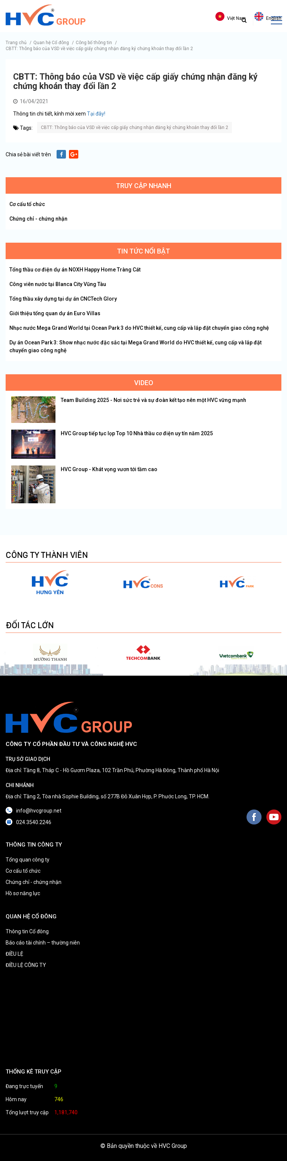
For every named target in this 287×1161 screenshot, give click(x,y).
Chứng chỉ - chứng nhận (38, 219)
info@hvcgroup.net (38, 811)
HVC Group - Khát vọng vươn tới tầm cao (109, 469)
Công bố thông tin (94, 42)
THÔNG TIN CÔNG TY (34, 844)
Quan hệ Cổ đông (51, 42)
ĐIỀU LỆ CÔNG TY (26, 965)
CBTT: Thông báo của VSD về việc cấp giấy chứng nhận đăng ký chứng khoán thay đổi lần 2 (99, 48)
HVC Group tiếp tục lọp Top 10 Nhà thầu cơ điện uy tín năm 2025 (137, 433)
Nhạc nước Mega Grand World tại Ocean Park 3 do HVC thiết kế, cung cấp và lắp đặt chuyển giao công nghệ (139, 328)
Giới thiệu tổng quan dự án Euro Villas (54, 313)
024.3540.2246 (33, 822)
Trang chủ (16, 42)
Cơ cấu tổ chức (27, 204)
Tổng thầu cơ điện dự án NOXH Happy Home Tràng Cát (75, 270)
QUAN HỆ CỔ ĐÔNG (31, 916)
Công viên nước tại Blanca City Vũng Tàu (57, 284)
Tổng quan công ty (27, 860)
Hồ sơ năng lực (23, 893)
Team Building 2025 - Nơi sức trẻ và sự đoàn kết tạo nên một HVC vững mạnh (153, 400)
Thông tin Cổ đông (27, 931)
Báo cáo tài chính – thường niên (43, 943)
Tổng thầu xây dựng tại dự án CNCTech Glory (63, 299)
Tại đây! (96, 114)
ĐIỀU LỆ (14, 954)
